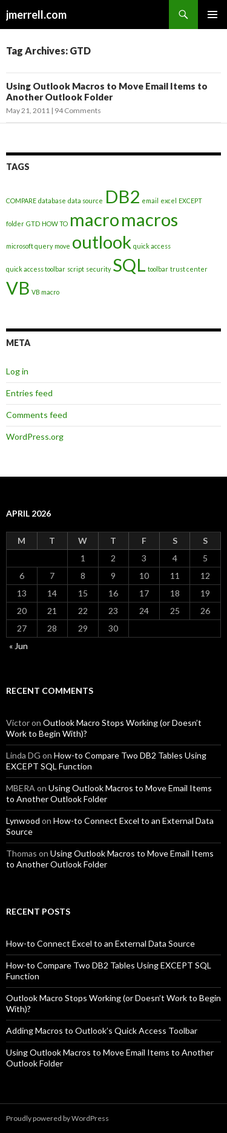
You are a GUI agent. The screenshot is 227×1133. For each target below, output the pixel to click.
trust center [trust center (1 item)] (189, 269)
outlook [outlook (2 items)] (101, 241)
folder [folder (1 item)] (15, 223)
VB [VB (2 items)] (18, 287)
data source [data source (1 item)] (85, 200)
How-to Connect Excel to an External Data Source (100, 943)
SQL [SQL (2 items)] (129, 264)
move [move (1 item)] (62, 246)
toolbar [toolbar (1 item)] (158, 269)
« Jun (18, 646)
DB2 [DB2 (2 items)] (122, 196)
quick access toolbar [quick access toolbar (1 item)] (35, 269)
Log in (17, 371)
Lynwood (23, 820)
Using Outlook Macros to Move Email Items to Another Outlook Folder (107, 91)
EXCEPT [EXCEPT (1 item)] (190, 200)
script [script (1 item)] (75, 269)
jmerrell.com (36, 14)
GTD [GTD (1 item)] (33, 223)
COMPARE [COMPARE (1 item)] (21, 200)
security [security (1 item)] (98, 269)
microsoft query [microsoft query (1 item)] (29, 246)
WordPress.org (35, 436)
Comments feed (36, 415)
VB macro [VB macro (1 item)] (45, 292)
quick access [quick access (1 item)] (152, 246)
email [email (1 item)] (150, 200)
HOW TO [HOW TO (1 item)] (55, 223)
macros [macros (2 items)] (149, 219)
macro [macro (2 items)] (94, 219)
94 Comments (77, 110)
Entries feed (29, 393)
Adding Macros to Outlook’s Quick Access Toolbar (101, 1030)
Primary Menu (212, 14)
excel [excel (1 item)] (168, 200)
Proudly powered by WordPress (57, 1118)
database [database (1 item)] (52, 200)
